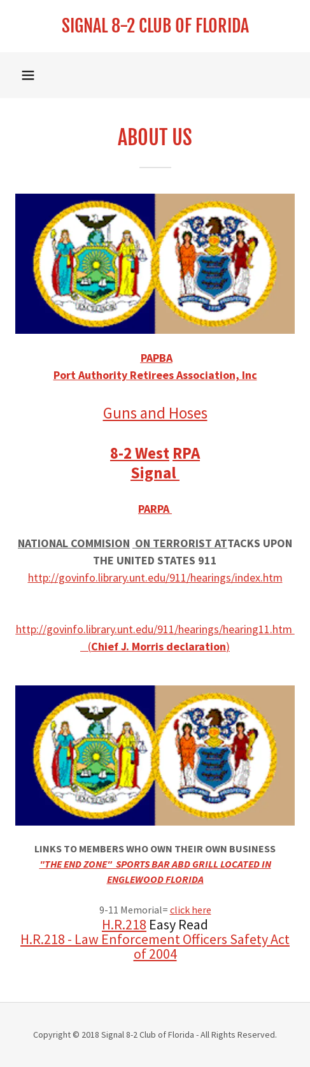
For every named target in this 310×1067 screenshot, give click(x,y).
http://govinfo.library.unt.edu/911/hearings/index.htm (155, 577)
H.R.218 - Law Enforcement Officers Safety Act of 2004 (155, 946)
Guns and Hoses (155, 413)
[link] (155, 26)
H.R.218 (124, 924)
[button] (28, 75)
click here (190, 909)
